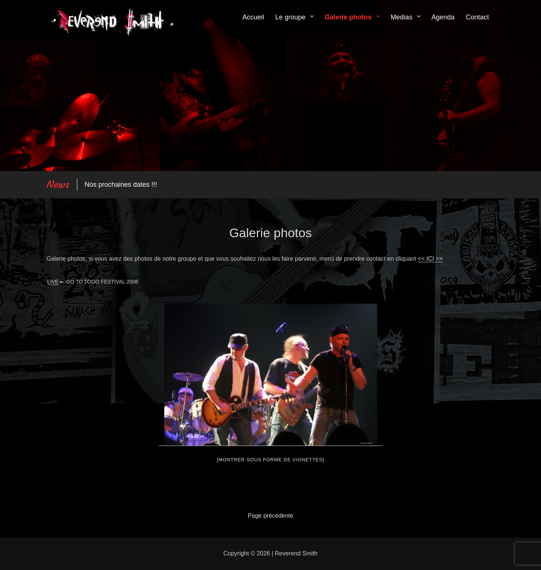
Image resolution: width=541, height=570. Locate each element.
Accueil (253, 17)
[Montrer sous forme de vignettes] (270, 459)
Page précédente (270, 515)
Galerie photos (347, 17)
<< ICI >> (430, 258)
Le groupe (290, 17)
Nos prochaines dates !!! (121, 184)
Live (53, 282)
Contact (477, 17)
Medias (401, 17)
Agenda (442, 17)
